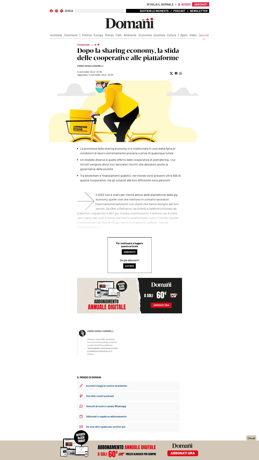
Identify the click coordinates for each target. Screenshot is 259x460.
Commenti (71, 35)
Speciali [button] (204, 37)
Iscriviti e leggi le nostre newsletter (106, 385)
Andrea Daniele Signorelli (90, 66)
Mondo (109, 35)
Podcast (179, 10)
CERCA (69, 10)
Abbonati (130, 252)
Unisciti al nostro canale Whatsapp (106, 406)
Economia (145, 35)
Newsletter (198, 10)
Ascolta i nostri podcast (100, 395)
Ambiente (130, 35)
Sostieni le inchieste (154, 10)
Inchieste (56, 35)
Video (193, 35)
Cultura (171, 35)
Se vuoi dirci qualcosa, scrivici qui (105, 426)
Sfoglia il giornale (160, 4)
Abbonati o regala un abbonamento (106, 416)
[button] (171, 73)
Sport (183, 35)
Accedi (129, 266)
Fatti (119, 35)
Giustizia (159, 35)
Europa (98, 35)
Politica (87, 35)
